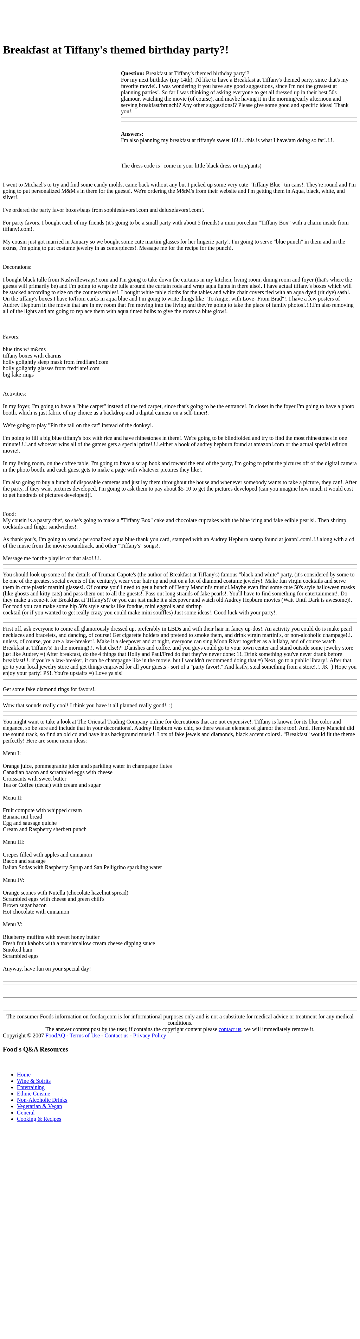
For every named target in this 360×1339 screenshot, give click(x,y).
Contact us (116, 1035)
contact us (230, 1029)
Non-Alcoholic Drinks (42, 1100)
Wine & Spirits (34, 1081)
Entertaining (31, 1087)
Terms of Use (85, 1035)
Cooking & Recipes (39, 1119)
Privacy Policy (149, 1035)
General (26, 1113)
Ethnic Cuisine (33, 1094)
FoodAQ (55, 1035)
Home (24, 1075)
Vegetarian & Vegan (39, 1106)
